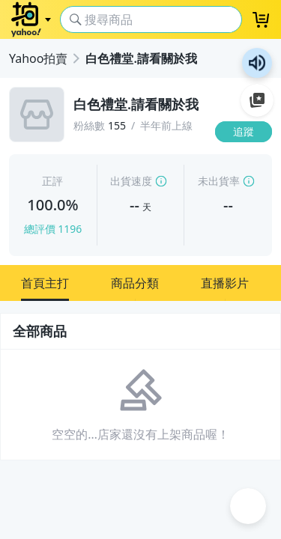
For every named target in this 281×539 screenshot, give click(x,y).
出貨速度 (131, 181)
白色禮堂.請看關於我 (140, 58)
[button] (45, 283)
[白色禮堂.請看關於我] (139, 105)
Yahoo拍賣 (38, 58)
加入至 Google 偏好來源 (257, 100)
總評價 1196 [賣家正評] (53, 229)
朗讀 (257, 63)
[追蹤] (243, 131)
